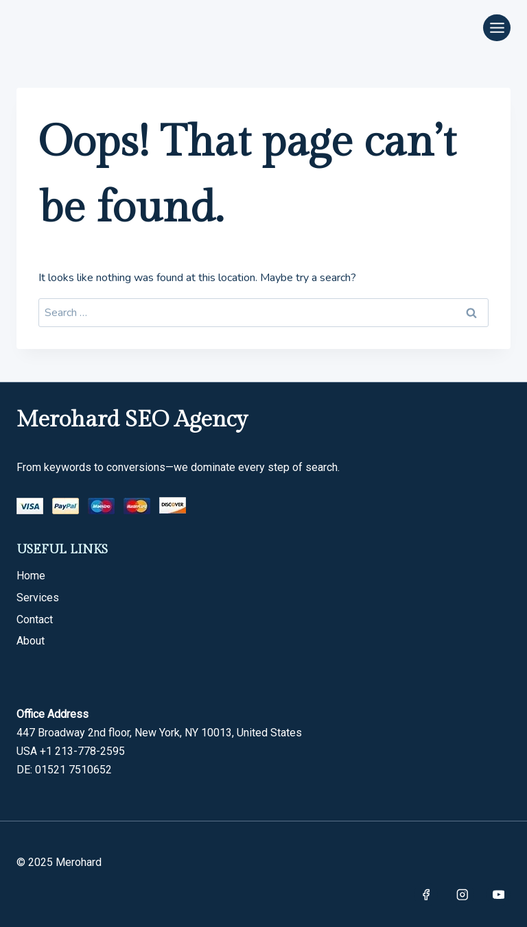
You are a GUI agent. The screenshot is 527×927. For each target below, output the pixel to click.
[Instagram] (462, 894)
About (30, 640)
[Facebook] (426, 894)
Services (37, 597)
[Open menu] (497, 27)
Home (30, 575)
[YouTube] (499, 894)
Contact (34, 619)
